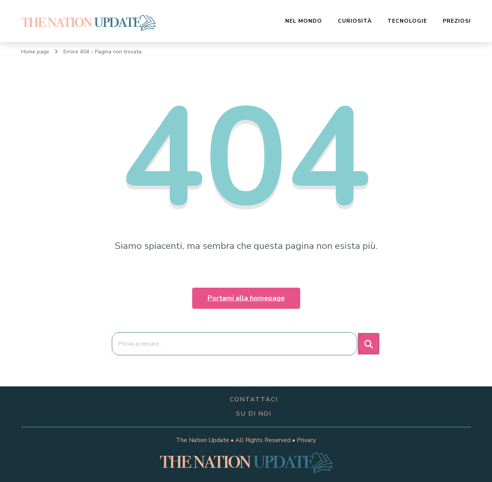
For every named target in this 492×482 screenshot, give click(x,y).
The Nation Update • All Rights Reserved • (236, 440)
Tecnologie (407, 21)
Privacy (306, 440)
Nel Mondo (303, 21)
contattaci (254, 399)
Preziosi (457, 21)
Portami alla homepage (246, 298)
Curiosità (355, 21)
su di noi (253, 413)
